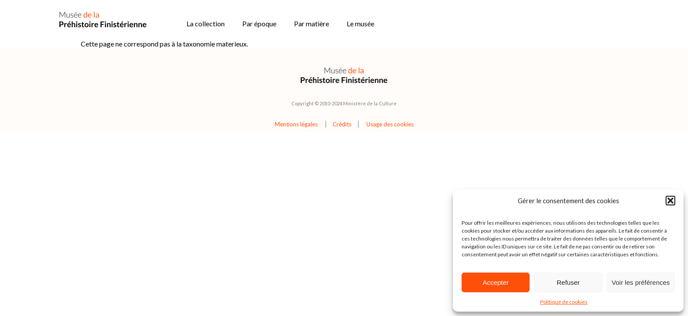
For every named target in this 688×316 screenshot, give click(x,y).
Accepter (496, 282)
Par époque (259, 23)
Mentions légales (296, 124)
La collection (205, 23)
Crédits (342, 124)
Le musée (360, 23)
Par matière (311, 23)
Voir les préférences (641, 282)
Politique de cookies (564, 301)
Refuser (568, 282)
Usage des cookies (390, 124)
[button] (670, 200)
